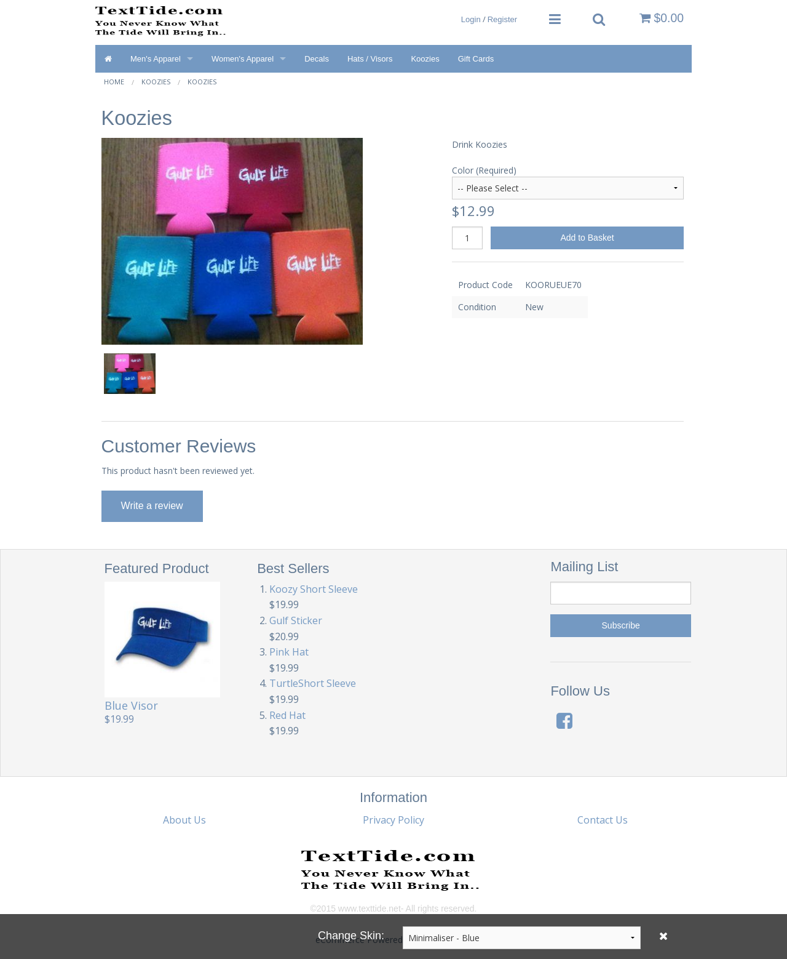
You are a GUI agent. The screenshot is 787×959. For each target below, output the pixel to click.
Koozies (425, 58)
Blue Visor (131, 705)
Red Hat (287, 715)
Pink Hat (289, 652)
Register (502, 19)
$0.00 (661, 18)
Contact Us (602, 820)
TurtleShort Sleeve (312, 683)
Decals (316, 58)
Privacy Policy (393, 820)
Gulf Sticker (295, 620)
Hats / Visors (369, 58)
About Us (184, 820)
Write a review (152, 505)
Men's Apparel (155, 58)
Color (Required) (484, 170)
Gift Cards (476, 58)
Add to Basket (587, 238)
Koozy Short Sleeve (313, 589)
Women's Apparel (243, 58)
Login (471, 19)
